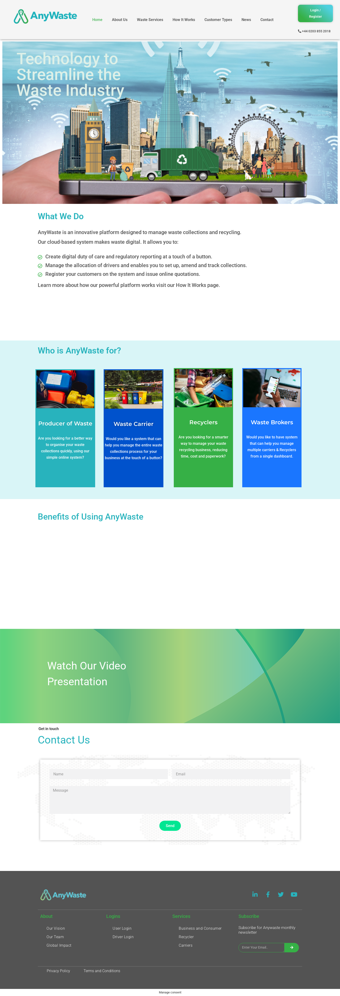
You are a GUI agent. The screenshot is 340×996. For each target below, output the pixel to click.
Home (97, 19)
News (246, 19)
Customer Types (218, 19)
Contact (266, 19)
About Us (120, 19)
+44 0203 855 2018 (316, 31)
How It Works (184, 19)
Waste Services (150, 19)
